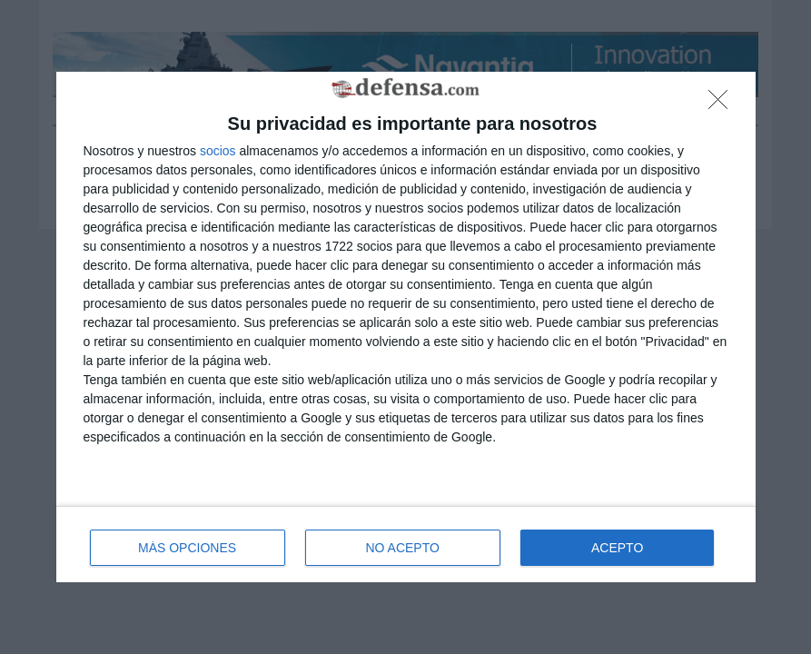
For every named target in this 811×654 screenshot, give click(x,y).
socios (218, 150)
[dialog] (406, 327)
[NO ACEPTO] (722, 104)
